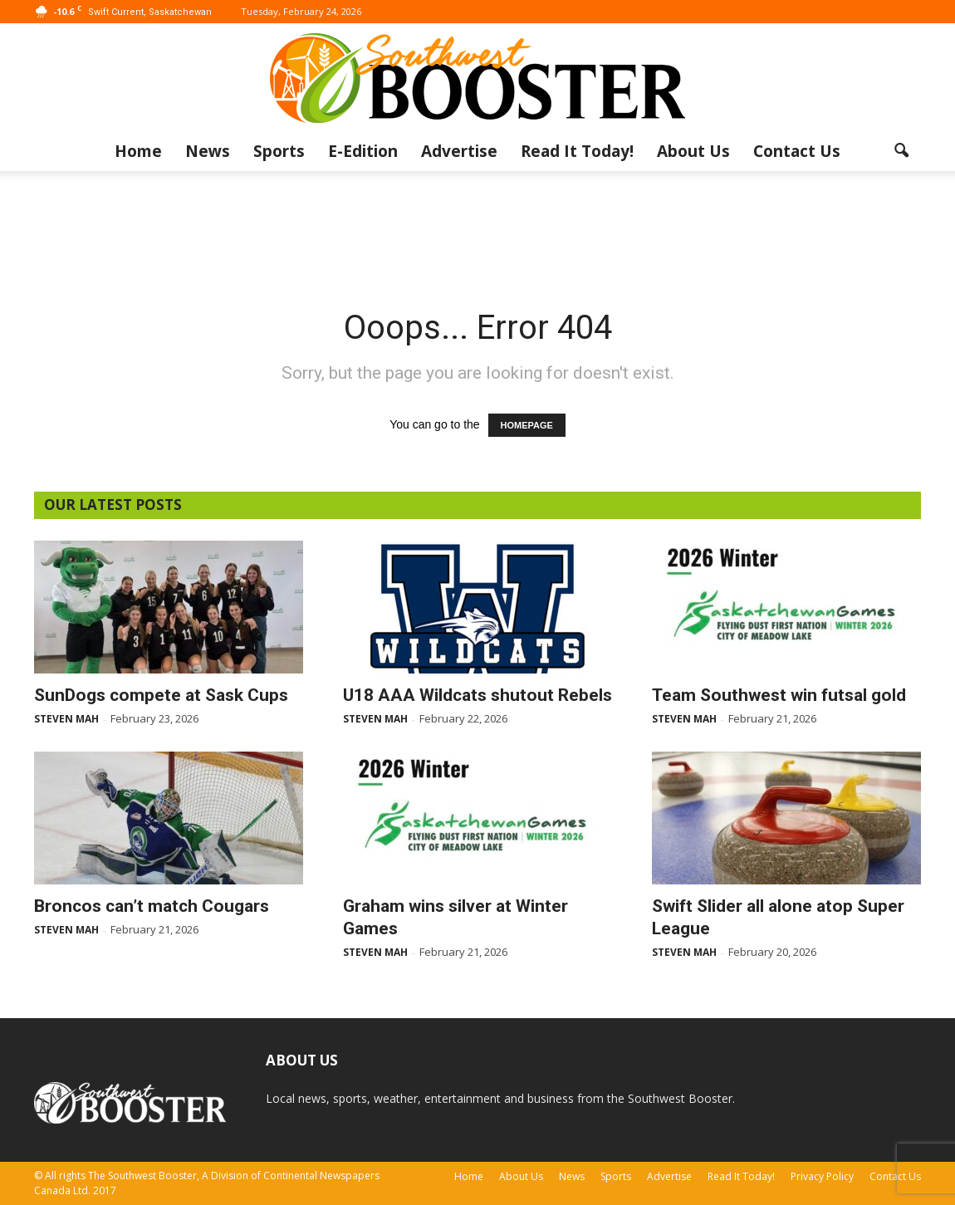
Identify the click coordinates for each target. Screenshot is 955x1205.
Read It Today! (577, 151)
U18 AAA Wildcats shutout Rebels (477, 695)
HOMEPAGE (527, 425)
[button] (901, 151)
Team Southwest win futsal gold (779, 695)
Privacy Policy (822, 1176)
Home (138, 151)
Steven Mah (66, 719)
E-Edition (363, 151)
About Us (693, 151)
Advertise (459, 151)
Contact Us (796, 151)
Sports (279, 151)
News (207, 151)
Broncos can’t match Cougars (151, 906)
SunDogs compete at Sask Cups (161, 695)
